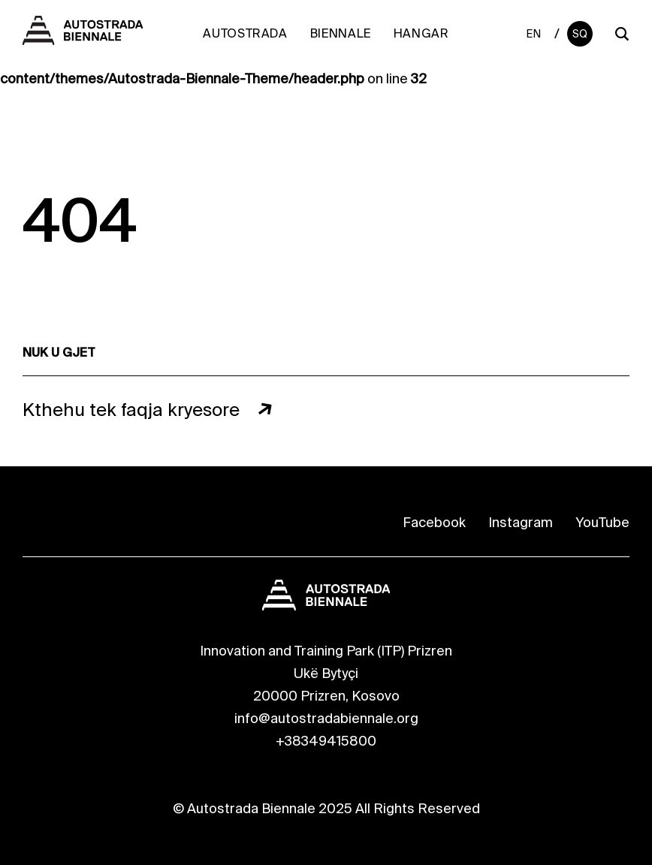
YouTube (602, 523)
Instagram (520, 523)
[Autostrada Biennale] (83, 41)
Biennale (340, 33)
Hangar (421, 33)
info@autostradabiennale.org (326, 719)
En (534, 34)
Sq (580, 34)
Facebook (434, 523)
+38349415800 (326, 741)
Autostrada (245, 33)
